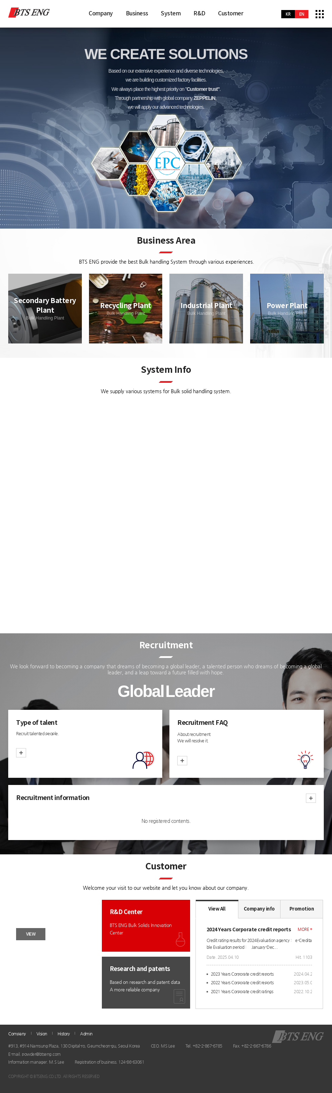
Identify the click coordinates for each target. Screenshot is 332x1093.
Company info (259, 909)
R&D (199, 13)
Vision (41, 1033)
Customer (230, 13)
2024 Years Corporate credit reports (249, 930)
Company (101, 13)
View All (216, 909)
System (170, 13)
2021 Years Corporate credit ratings (242, 991)
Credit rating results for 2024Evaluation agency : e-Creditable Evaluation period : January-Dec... (259, 943)
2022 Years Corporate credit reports (242, 982)
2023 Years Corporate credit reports (242, 973)
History (64, 1033)
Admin (86, 1033)
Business (137, 13)
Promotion (301, 909)
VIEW (30, 934)
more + (305, 929)
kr (288, 14)
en (301, 14)
